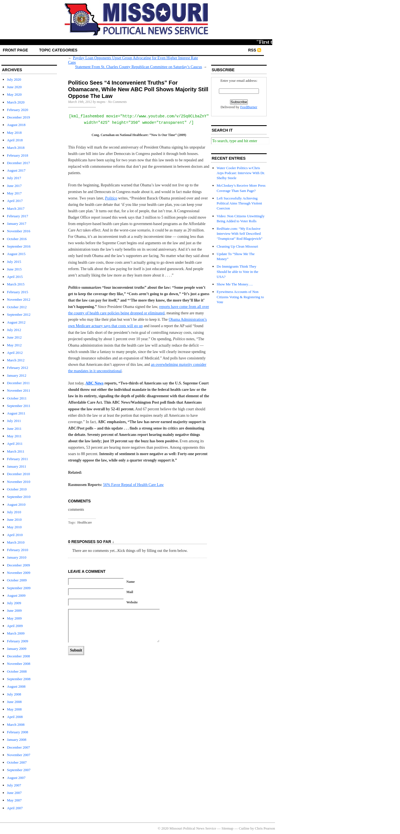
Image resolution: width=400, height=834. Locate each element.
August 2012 (16, 322)
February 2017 (17, 216)
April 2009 (15, 626)
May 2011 (14, 436)
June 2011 (14, 428)
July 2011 (14, 421)
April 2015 (15, 277)
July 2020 (14, 79)
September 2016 (19, 246)
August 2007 (16, 778)
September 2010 (19, 497)
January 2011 (16, 466)
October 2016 (17, 239)
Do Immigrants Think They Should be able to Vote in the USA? (237, 271)
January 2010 (16, 557)
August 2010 (16, 504)
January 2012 (16, 375)
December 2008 (18, 656)
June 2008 (14, 702)
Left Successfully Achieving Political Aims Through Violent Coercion (239, 203)
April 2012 (15, 353)
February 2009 (17, 641)
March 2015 (15, 284)
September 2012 (19, 314)
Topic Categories (58, 50)
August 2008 (16, 686)
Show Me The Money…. (235, 284)
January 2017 (16, 223)
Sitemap (228, 828)
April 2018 (15, 140)
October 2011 (17, 398)
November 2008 (18, 664)
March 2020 (15, 102)
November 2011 (18, 390)
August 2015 (16, 254)
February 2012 (17, 368)
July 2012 (14, 330)
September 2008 (19, 679)
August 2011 (16, 413)
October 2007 (17, 762)
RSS (252, 50)
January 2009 (16, 649)
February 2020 (17, 110)
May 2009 (14, 618)
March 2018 (15, 147)
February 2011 (17, 459)
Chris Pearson (265, 828)
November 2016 (18, 231)
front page (15, 50)
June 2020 (14, 87)
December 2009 (18, 565)
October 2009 (17, 580)
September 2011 (18, 406)
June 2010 (14, 519)
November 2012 (18, 299)
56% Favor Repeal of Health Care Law (133, 485)
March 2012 (15, 360)
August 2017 (16, 170)
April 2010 (15, 535)
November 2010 (18, 482)
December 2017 (18, 163)
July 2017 (14, 178)
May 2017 (14, 193)
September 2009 (19, 588)
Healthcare (85, 522)
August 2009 (16, 595)
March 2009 (15, 633)
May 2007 (14, 800)
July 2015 (14, 262)
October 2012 (17, 307)
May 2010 (14, 527)
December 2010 (18, 474)
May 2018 (14, 132)
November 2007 (18, 755)
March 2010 (15, 542)
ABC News (94, 383)
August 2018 (16, 125)
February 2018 (17, 155)
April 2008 (15, 717)
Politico (111, 198)
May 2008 (14, 709)
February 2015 (17, 292)
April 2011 (14, 443)
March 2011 (15, 451)
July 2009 (14, 603)
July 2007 (14, 785)
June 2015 (14, 269)
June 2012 (14, 337)
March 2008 (15, 724)
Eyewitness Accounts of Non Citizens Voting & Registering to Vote (240, 297)
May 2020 (14, 94)
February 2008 (17, 732)
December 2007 (18, 747)
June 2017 (14, 186)
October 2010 (17, 489)
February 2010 (17, 550)
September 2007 (19, 770)
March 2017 (15, 208)
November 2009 (18, 573)
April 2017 (15, 201)
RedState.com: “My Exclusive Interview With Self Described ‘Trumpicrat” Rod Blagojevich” (239, 233)
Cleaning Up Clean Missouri (237, 246)
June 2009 (14, 610)
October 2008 (17, 671)
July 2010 (14, 512)
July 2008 (14, 694)
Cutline (244, 828)
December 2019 (18, 117)
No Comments (117, 102)
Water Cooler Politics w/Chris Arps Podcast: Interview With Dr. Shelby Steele (241, 173)
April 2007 (15, 808)
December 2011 (18, 383)
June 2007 (14, 793)
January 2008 (16, 739)
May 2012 (14, 345)
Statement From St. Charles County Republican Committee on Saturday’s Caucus (138, 67)
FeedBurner (248, 107)
